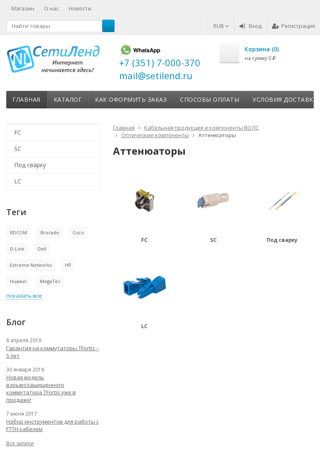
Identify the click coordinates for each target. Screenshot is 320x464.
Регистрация (293, 26)
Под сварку (30, 165)
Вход (251, 26)
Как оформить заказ (131, 99)
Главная (26, 99)
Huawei (18, 281)
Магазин (22, 8)
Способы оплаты (209, 99)
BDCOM (18, 232)
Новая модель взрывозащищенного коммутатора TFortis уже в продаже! (41, 389)
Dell (42, 249)
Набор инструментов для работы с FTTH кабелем (52, 425)
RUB (221, 26)
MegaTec (50, 281)
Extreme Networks (31, 265)
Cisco (78, 232)
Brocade (49, 232)
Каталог (68, 99)
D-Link (17, 249)
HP (68, 265)
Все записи (20, 443)
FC (17, 132)
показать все (24, 295)
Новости (80, 8)
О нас (51, 8)
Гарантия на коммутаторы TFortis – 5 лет (52, 351)
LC (17, 181)
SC (17, 149)
